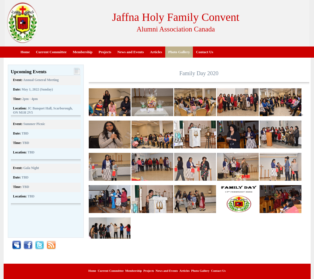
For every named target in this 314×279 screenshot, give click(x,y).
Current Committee (51, 52)
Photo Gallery (179, 52)
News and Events (131, 52)
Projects (105, 52)
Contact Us (204, 52)
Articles (156, 52)
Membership (83, 52)
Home (25, 52)
